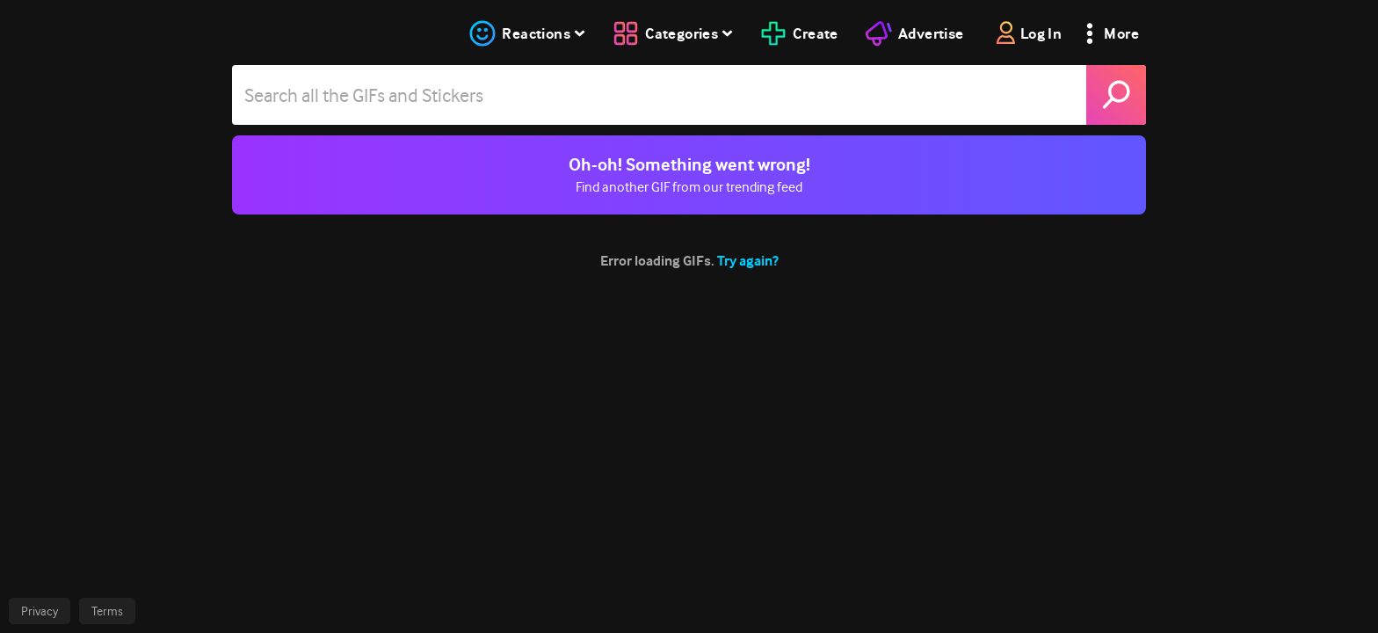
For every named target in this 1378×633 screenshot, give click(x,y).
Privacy (39, 611)
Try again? (748, 260)
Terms (107, 611)
